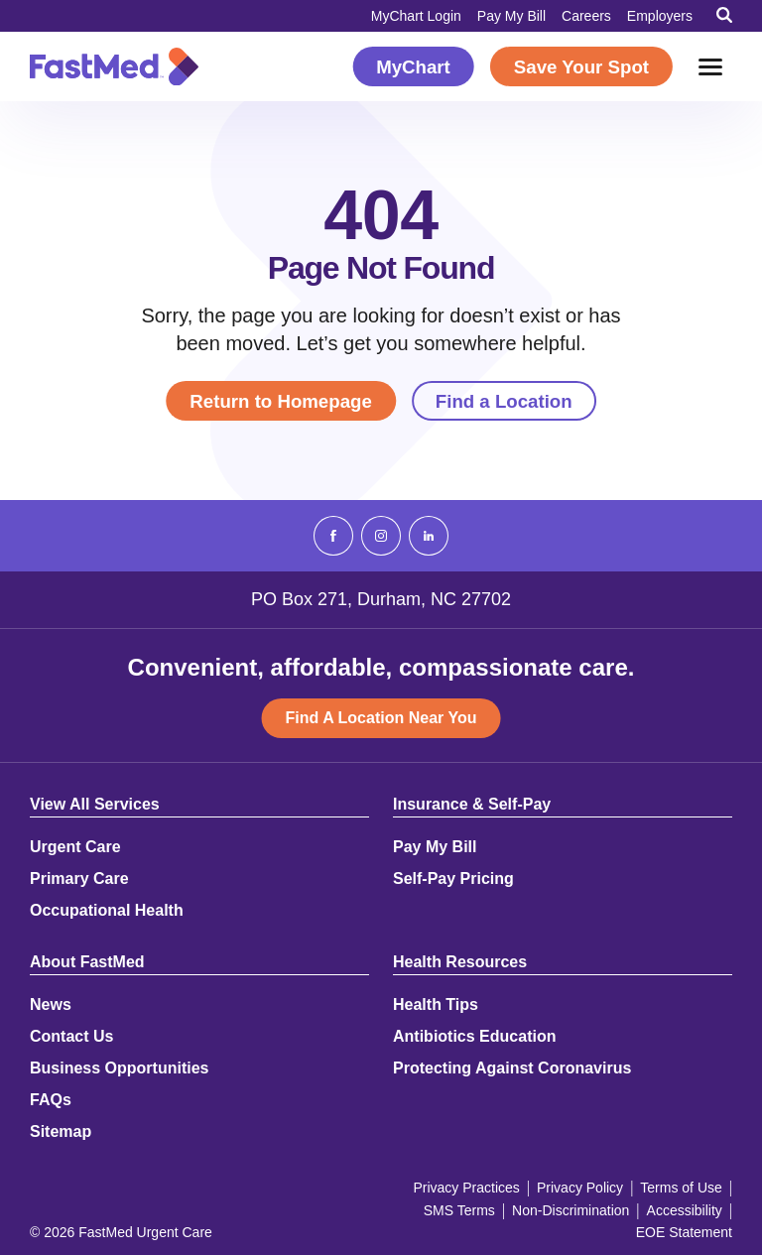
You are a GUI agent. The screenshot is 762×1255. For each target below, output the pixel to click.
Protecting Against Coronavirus (512, 1068)
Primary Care (79, 879)
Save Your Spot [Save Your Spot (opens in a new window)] (581, 67)
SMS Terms (459, 1210)
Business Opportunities (119, 1068)
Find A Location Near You (381, 717)
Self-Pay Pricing (453, 879)
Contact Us (71, 1037)
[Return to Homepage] (114, 66)
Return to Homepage (280, 401)
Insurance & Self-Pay (472, 805)
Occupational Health (107, 911)
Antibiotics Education (474, 1037)
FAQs (50, 1100)
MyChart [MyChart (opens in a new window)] (413, 67)
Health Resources (460, 962)
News (50, 1005)
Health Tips (435, 1005)
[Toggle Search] (724, 15)
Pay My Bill (511, 16)
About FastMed (87, 962)
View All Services (95, 805)
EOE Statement (684, 1232)
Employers (660, 16)
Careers (586, 16)
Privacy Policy (580, 1187)
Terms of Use (680, 1187)
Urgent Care (75, 847)
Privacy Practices (466, 1187)
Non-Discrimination (570, 1210)
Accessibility (684, 1210)
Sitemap (60, 1132)
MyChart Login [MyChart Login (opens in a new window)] (416, 16)
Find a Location (504, 401)
